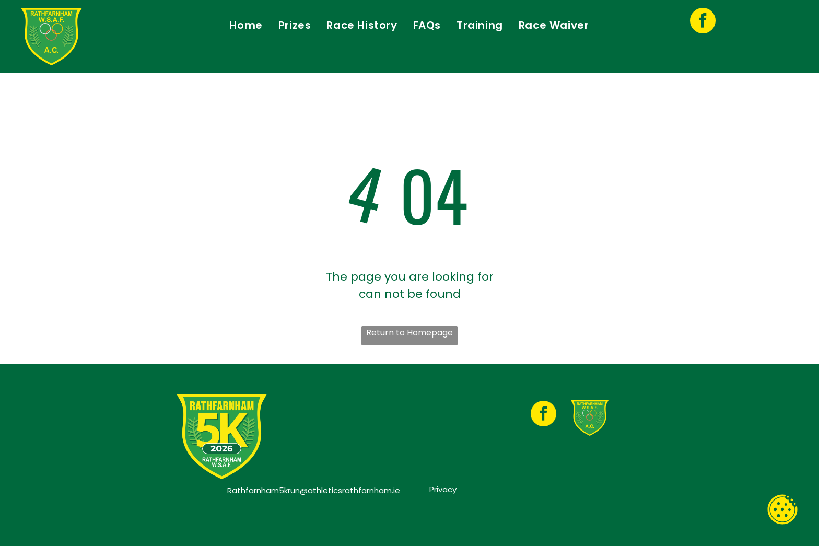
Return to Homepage (409, 333)
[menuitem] (245, 25)
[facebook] (703, 22)
